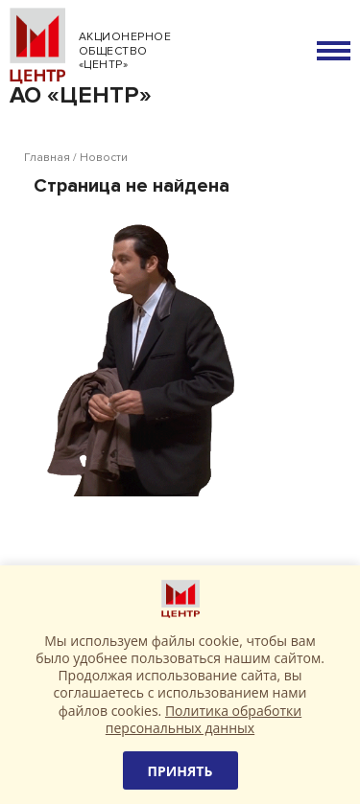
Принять (180, 771)
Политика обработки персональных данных (203, 719)
